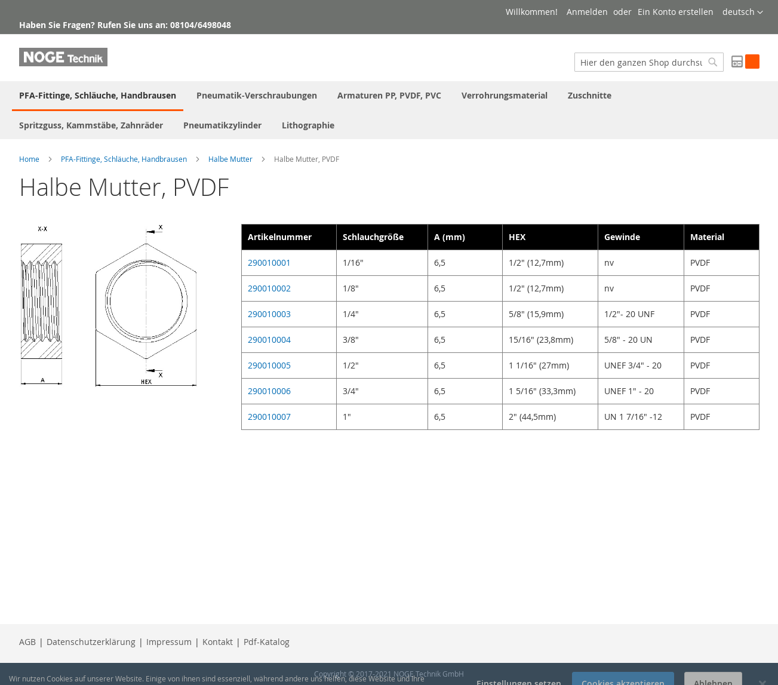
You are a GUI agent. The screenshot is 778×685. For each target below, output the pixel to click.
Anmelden (587, 11)
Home (29, 159)
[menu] (389, 110)
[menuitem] (97, 96)
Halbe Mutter (230, 159)
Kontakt (217, 641)
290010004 (269, 339)
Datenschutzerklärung (91, 641)
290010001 (269, 262)
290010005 (269, 365)
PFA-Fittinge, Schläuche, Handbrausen (124, 159)
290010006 (269, 391)
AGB (27, 641)
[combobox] (649, 62)
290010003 (269, 314)
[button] (742, 12)
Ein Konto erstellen (676, 11)
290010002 (269, 288)
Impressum (169, 641)
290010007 (269, 416)
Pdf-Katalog (267, 641)
